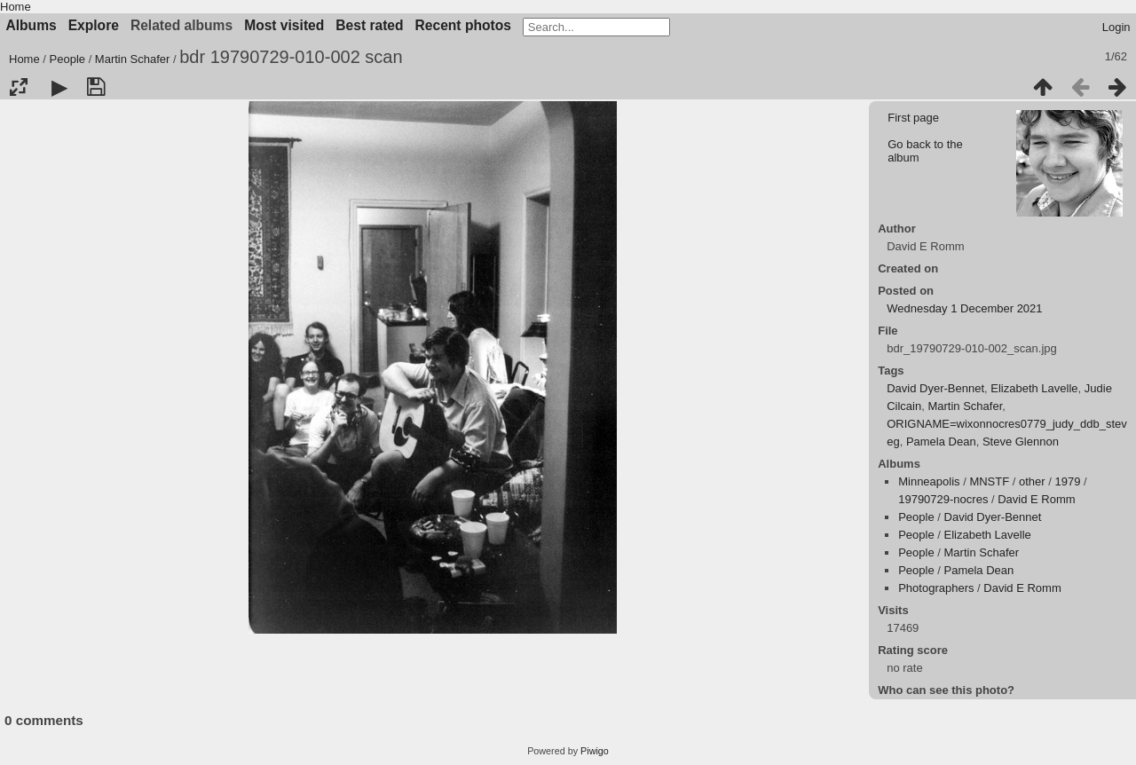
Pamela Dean (941, 441)
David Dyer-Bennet (935, 388)
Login (1116, 27)
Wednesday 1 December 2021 (964, 308)
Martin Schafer (132, 59)
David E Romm (1036, 499)
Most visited (284, 25)
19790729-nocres (943, 499)
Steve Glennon (1020, 441)
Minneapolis (928, 481)
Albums (31, 25)
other (1032, 481)
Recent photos (463, 25)
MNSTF (989, 481)
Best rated (369, 25)
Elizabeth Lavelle (1033, 388)
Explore (93, 25)
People (67, 59)
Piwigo (594, 750)
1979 (1068, 481)
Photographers (936, 588)
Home (15, 6)
